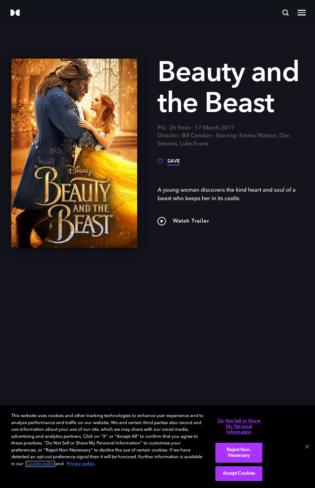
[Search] (285, 12)
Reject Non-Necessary (239, 453)
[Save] (169, 163)
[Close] (307, 446)
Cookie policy (40, 464)
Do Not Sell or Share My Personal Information (238, 426)
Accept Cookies (239, 473)
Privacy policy (80, 464)
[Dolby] (15, 13)
